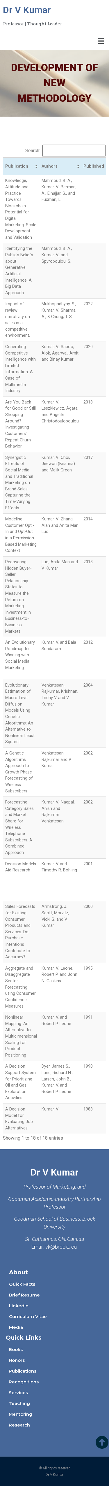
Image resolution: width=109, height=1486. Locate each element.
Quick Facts (22, 1284)
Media (16, 1327)
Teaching (19, 1403)
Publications (22, 1371)
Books (16, 1349)
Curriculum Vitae (28, 1316)
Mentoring (20, 1414)
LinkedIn (18, 1305)
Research (19, 1425)
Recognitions (24, 1382)
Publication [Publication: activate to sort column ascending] (16, 166)
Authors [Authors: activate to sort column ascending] (50, 166)
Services (18, 1392)
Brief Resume (24, 1295)
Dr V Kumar (27, 9)
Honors (17, 1360)
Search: (65, 151)
